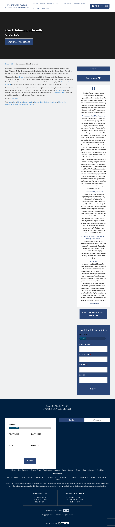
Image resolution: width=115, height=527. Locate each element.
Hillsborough (39, 477)
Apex (10, 102)
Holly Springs (44, 102)
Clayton (19, 102)
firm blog (100, 470)
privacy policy (81, 470)
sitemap (91, 470)
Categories (93, 69)
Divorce (15, 98)
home (13, 470)
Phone (83, 365)
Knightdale (53, 102)
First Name (85, 344)
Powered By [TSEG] (57, 523)
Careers (36, 8)
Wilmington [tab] (97, 420)
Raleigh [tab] (71, 420)
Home (35, 4)
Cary (14, 102)
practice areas (36, 470)
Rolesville (8, 104)
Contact (45, 8)
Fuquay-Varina (28, 102)
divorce (20, 77)
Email (83, 375)
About (42, 4)
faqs (64, 470)
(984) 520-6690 (75, 502)
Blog (12, 64)
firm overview (23, 470)
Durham (30, 477)
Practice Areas (54, 4)
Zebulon (31, 104)
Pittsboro (92, 477)
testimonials (47, 470)
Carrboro (16, 477)
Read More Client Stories (93, 314)
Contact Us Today (19, 42)
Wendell (25, 104)
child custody (59, 90)
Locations (67, 4)
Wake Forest (17, 104)
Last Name (85, 355)
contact (70, 470)
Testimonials (79, 4)
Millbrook (72, 477)
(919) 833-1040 (100, 6)
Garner (36, 102)
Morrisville (62, 102)
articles (57, 470)
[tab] (93, 69)
